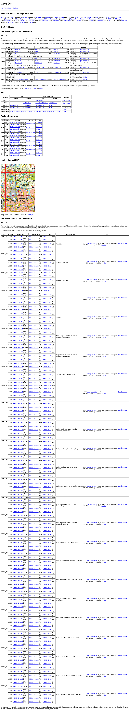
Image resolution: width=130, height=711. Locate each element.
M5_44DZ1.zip (39, 105)
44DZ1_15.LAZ (18, 497)
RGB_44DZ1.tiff (15, 122)
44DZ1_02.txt (47, 254)
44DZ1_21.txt (47, 610)
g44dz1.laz (18, 58)
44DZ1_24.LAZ (18, 667)
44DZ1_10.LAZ (18, 403)
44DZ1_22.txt (47, 629)
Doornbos (53, 19)
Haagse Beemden (59, 17)
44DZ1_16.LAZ (18, 515)
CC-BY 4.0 (39, 122)
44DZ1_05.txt (47, 310)
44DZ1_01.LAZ (18, 236)
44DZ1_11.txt (47, 422)
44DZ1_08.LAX (33, 367)
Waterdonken (68, 20)
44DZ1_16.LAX (33, 515)
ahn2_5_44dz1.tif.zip (41, 103)
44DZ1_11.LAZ (18, 422)
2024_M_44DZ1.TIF (55, 112)
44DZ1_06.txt (47, 329)
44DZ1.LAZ (18, 53)
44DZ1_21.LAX (33, 610)
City (16, 20)
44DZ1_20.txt (47, 591)
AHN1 (25, 88)
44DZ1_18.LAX (33, 553)
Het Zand (31, 20)
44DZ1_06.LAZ (18, 329)
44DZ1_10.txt (47, 403)
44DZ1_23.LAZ (18, 648)
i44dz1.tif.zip (53, 103)
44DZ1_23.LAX (33, 648)
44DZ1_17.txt (47, 534)
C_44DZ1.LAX (39, 67)
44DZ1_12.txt (47, 441)
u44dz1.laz (18, 60)
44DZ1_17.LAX (33, 534)
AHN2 (30, 88)
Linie (109, 19)
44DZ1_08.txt (47, 367)
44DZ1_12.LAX (33, 441)
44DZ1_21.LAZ (18, 610)
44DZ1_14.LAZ (18, 479)
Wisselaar (62, 19)
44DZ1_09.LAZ (18, 385)
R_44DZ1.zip (27, 105)
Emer (69, 17)
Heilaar (91, 20)
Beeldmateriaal (30, 123)
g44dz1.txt (57, 58)
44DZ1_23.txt (47, 648)
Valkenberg (7, 20)
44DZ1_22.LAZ (18, 629)
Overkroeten (55, 20)
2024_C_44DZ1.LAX (41, 79)
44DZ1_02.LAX (33, 254)
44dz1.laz (18, 49)
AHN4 (41, 88)
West (76, 17)
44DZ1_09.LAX (33, 385)
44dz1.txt (56, 49)
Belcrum (101, 19)
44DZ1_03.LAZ (18, 273)
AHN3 (34, 88)
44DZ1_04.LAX (33, 291)
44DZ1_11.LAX (33, 422)
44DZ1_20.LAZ (18, 591)
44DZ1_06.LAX (33, 329)
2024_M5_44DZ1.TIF (41, 112)
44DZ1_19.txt (47, 572)
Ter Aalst (110, 20)
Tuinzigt (82, 19)
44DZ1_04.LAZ (18, 291)
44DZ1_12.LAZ (18, 441)
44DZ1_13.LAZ (18, 460)
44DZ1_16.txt (47, 515)
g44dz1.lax (38, 58)
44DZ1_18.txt (47, 553)
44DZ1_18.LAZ (18, 553)
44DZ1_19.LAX (33, 572)
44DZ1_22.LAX (33, 629)
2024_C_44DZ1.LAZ (21, 79)
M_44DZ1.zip (53, 105)
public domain (84, 49)
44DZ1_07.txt (47, 348)
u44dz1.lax (38, 60)
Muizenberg (10, 22)
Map (2, 8)
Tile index (15, 8)
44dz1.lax (38, 49)
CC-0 (63, 105)
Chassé (31, 22)
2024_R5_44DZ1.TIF (16, 112)
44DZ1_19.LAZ (18, 572)
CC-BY (85, 77)
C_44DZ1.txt (57, 67)
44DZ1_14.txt (47, 479)
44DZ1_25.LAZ (18, 686)
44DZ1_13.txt (47, 460)
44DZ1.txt (56, 53)
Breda (2, 17)
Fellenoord (22, 22)
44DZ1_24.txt (47, 667)
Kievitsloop (8, 19)
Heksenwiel (42, 19)
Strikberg (78, 20)
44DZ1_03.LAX (33, 273)
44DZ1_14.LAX (33, 479)
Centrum (107, 17)
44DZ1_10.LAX (33, 403)
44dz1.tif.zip (39, 100)
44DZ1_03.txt (47, 273)
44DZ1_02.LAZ (18, 254)
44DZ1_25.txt (47, 686)
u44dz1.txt (57, 60)
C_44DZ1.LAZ (19, 67)
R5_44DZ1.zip (14, 105)
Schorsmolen (44, 20)
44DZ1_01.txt (47, 236)
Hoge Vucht (38, 17)
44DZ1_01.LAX (33, 236)
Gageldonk (73, 19)
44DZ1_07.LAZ (18, 348)
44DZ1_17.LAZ (18, 534)
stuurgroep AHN (92, 243)
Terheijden (19, 19)
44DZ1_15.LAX (33, 497)
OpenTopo (30, 214)
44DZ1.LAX (38, 53)
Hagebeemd (100, 20)
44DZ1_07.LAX (33, 348)
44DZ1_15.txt (47, 497)
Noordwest (25, 17)
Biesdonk (31, 19)
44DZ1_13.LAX (33, 460)
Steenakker (92, 19)
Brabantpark (88, 17)
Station (23, 20)
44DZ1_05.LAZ (18, 310)
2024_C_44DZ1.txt (59, 79)
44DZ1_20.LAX (33, 591)
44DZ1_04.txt (47, 291)
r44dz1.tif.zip (27, 103)
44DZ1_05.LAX (33, 310)
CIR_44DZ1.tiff (14, 124)
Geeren (118, 17)
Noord (13, 17)
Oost (96, 17)
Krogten (47, 17)
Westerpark (118, 19)
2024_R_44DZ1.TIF (29, 112)
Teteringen (124, 20)
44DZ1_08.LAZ (18, 367)
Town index (8, 8)
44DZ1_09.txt (47, 385)
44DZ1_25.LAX (33, 686)
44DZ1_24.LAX (33, 667)
